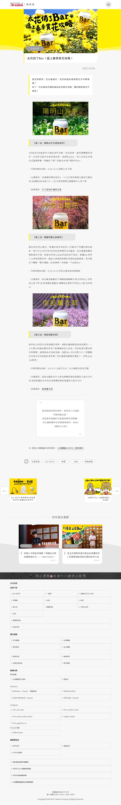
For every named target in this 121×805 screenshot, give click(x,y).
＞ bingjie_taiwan (68, 716)
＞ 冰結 (47, 600)
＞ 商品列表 (15, 627)
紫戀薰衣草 (47, 388)
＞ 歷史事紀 (15, 647)
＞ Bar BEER (15, 593)
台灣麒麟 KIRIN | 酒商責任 (71, 448)
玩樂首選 (36, 461)
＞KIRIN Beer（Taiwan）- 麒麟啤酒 (23, 691)
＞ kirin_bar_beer (17, 710)
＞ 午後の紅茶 (83, 607)
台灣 (76, 461)
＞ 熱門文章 (15, 746)
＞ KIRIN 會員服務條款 (19, 775)
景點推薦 (89, 461)
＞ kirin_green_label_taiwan (21, 716)
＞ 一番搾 (48, 593)
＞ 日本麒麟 (15, 640)
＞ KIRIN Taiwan (17, 732)
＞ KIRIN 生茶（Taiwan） (71, 698)
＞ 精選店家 (66, 746)
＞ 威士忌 (14, 607)
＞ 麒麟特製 (49, 607)
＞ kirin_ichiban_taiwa (70, 710)
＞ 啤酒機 (14, 600)
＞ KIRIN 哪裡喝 (16, 752)
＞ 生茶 (13, 613)
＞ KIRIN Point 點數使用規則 (21, 769)
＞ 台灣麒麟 (66, 640)
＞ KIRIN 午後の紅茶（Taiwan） (22, 698)
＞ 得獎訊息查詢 (16, 663)
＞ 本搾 (81, 600)
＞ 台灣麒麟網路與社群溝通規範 (22, 782)
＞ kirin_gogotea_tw (19, 723)
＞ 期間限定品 (16, 620)
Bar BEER (49, 461)
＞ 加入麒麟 (66, 647)
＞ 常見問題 (66, 663)
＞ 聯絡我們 (66, 656)
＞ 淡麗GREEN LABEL (86, 593)
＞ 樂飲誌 (65, 679)
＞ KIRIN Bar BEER (68, 691)
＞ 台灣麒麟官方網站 (18, 679)
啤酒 (64, 461)
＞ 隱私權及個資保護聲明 (20, 762)
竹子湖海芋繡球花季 (52, 189)
